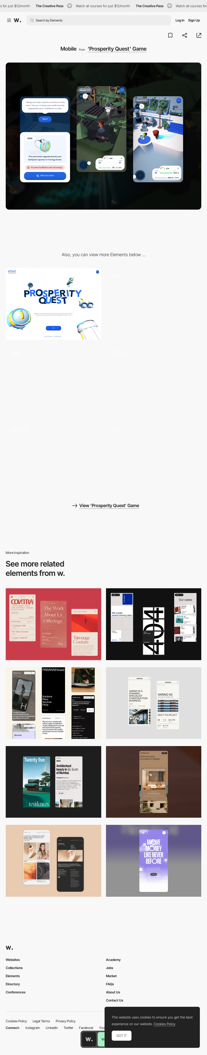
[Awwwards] (17, 20)
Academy (113, 960)
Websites (13, 960)
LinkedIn (52, 1028)
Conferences (15, 992)
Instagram (32, 1028)
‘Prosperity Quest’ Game (117, 48)
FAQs (110, 984)
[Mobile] (53, 624)
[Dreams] (154, 380)
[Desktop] (53, 304)
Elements (13, 976)
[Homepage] (154, 304)
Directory (13, 984)
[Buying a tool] (154, 457)
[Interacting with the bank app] (53, 457)
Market (111, 976)
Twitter (68, 1028)
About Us (113, 992)
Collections (14, 968)
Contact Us (114, 1000)
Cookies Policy (16, 1021)
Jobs (109, 968)
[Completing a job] (53, 380)
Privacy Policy (66, 1021)
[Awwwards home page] (89, 1039)
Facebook (86, 1028)
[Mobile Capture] (53, 860)
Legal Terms (41, 1021)
